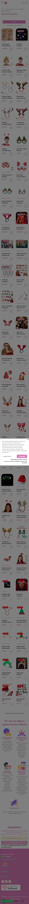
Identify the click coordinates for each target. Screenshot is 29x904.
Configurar (7, 456)
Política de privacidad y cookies (19, 459)
